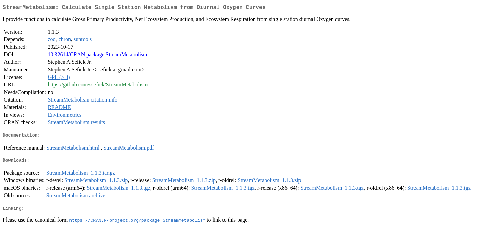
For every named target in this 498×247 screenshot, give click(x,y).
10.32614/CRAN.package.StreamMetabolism (97, 56)
